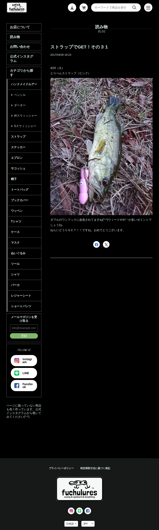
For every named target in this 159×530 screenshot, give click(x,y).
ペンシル (20, 94)
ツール (15, 263)
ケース (15, 232)
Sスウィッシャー (25, 126)
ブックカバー (19, 200)
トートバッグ (19, 189)
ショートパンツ (21, 306)
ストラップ (18, 136)
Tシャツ (16, 221)
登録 (24, 335)
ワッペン (17, 210)
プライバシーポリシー (61, 468)
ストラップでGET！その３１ (79, 46)
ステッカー (18, 147)
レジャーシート (21, 295)
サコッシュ (18, 168)
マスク (15, 242)
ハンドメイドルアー (24, 84)
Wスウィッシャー (25, 115)
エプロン (17, 157)
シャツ (15, 274)
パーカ (15, 285)
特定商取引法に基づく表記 (95, 468)
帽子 (14, 179)
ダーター (20, 105)
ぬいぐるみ (18, 253)
